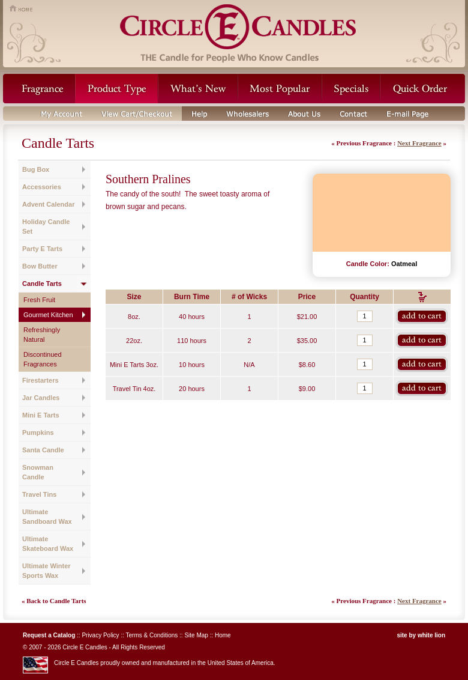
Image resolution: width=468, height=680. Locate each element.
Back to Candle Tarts (56, 600)
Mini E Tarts (40, 415)
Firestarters (40, 380)
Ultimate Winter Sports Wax (46, 570)
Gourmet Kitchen (48, 314)
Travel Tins (39, 494)
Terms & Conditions (152, 635)
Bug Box (35, 169)
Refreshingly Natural (41, 334)
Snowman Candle (37, 472)
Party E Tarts (42, 248)
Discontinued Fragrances (42, 359)
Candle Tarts (42, 283)
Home (223, 635)
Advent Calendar (48, 204)
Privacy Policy (100, 635)
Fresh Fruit (39, 299)
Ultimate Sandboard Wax (47, 516)
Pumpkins (38, 432)
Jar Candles (40, 397)
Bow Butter (40, 266)
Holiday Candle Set (46, 226)
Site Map (196, 635)
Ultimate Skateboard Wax (47, 543)
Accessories (41, 186)
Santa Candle (43, 450)
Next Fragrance (419, 143)
